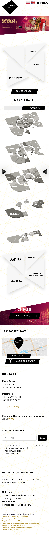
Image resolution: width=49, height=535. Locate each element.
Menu (42, 2)
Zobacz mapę (17, 356)
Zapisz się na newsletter (13, 430)
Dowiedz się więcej (23, 316)
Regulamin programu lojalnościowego (17, 527)
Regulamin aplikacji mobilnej (13, 525)
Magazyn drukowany (24, 361)
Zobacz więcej (23, 91)
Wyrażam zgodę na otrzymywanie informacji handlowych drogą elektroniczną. (24, 449)
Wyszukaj (35, 108)
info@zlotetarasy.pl (12, 406)
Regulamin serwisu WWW (12, 521)
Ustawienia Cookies (10, 530)
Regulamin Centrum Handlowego (15, 517)
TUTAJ (11, 419)
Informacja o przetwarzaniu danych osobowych (21, 523)
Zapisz (42, 438)
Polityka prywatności (10, 519)
